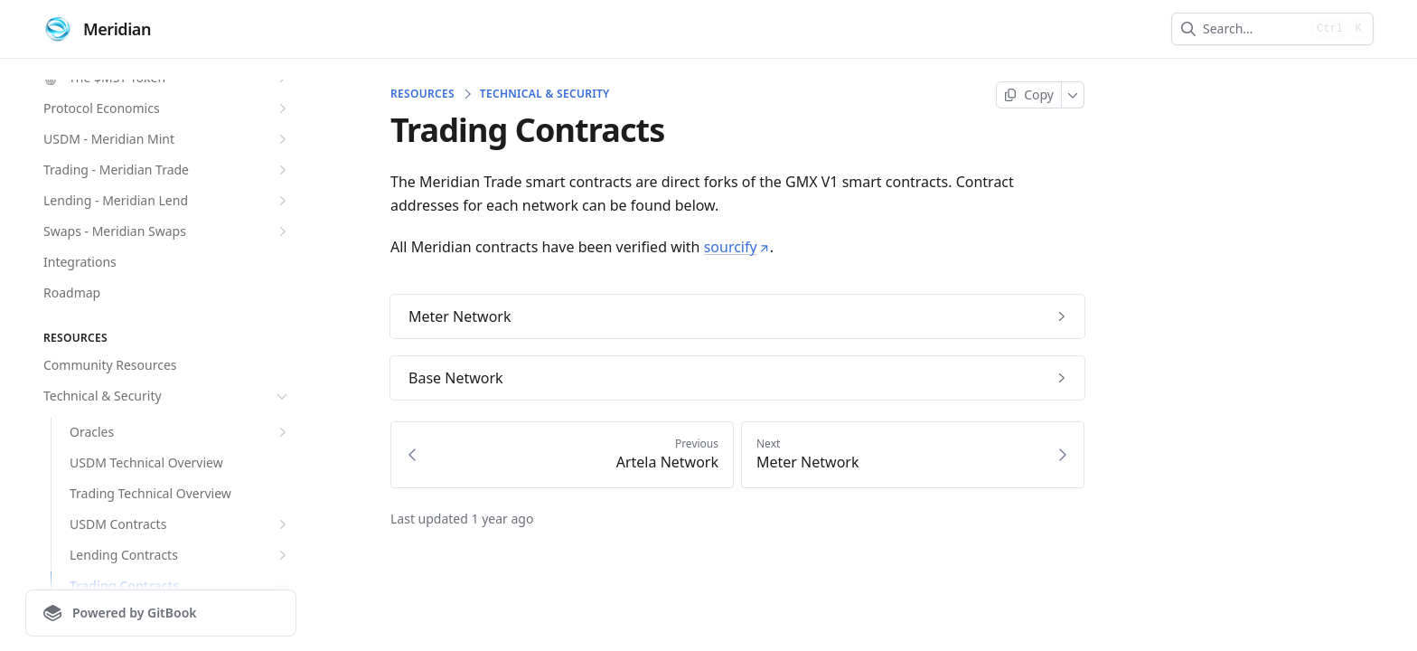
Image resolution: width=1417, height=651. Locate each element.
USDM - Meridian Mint (167, 139)
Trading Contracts (180, 586)
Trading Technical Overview (150, 493)
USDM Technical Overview (146, 462)
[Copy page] (1029, 94)
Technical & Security (167, 396)
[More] (1073, 94)
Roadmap (71, 292)
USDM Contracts (180, 524)
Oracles (180, 432)
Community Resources (110, 364)
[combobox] (1254, 29)
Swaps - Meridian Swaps (167, 231)
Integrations (80, 261)
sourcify (737, 247)
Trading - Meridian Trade (167, 170)
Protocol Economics (167, 108)
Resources (422, 94)
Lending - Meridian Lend (167, 201)
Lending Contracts (180, 555)
